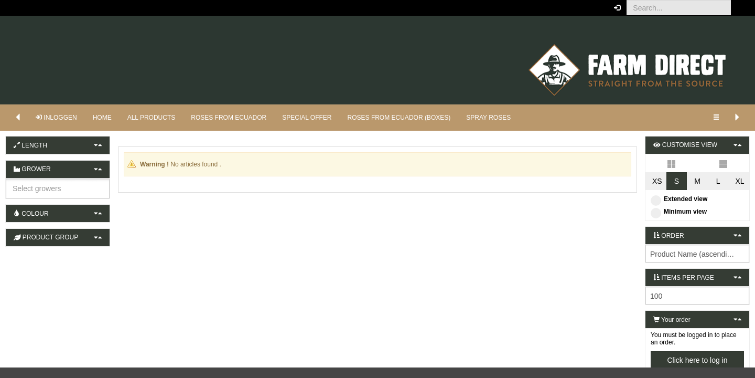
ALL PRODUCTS (151, 117)
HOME (102, 117)
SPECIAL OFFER (306, 117)
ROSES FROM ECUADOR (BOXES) (399, 117)
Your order (672, 319)
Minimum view (679, 211)
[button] (739, 8)
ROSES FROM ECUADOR (228, 117)
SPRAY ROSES (488, 117)
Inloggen (56, 117)
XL (739, 181)
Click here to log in (697, 360)
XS (657, 181)
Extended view (679, 199)
